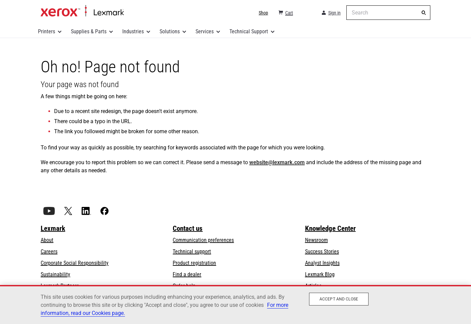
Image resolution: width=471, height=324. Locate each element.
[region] (235, 304)
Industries (133, 31)
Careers (49, 251)
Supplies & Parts (88, 31)
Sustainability (55, 274)
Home (82, 11)
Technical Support (248, 31)
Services (205, 31)
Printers (46, 31)
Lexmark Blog (320, 274)
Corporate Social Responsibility (75, 263)
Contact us (188, 228)
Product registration (194, 263)
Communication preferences (203, 240)
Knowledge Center (330, 228)
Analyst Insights (322, 263)
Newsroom (316, 240)
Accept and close (338, 299)
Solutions (170, 31)
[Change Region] (307, 13)
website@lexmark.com (277, 162)
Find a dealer (187, 274)
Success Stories (322, 251)
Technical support (192, 251)
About (47, 240)
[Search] (423, 13)
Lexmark (53, 228)
